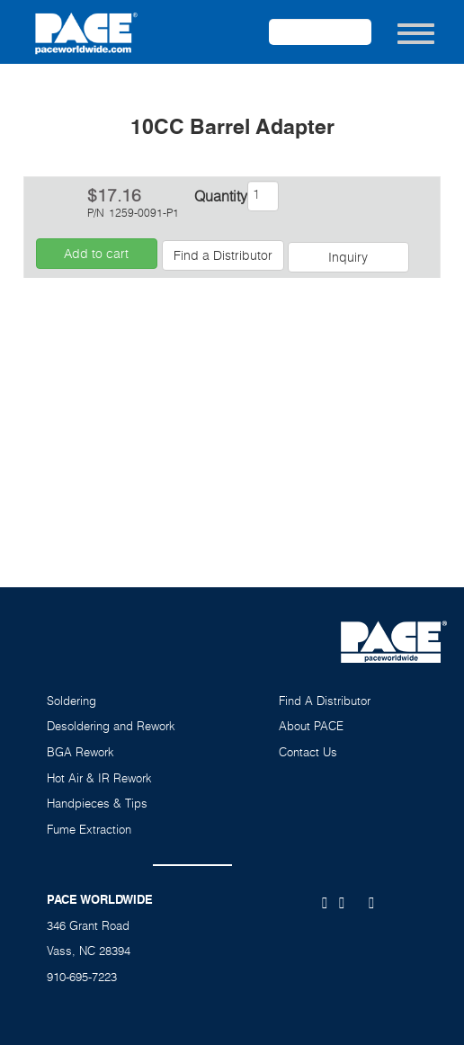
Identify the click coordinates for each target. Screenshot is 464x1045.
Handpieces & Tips (97, 803)
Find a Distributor (223, 255)
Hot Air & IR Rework (99, 778)
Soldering (71, 700)
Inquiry (348, 256)
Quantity (219, 196)
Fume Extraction (89, 829)
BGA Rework (80, 752)
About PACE (311, 726)
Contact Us (308, 752)
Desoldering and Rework (111, 726)
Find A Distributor (324, 700)
